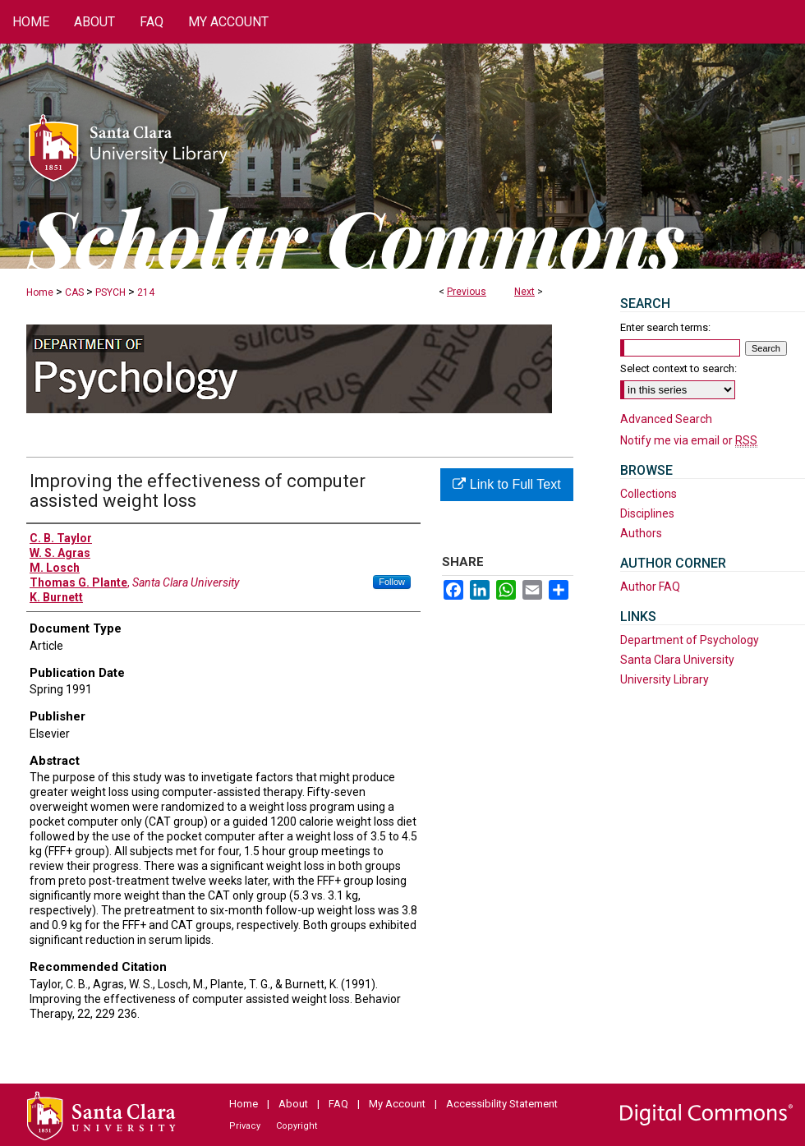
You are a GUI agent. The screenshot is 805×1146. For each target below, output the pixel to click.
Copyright (296, 1126)
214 (145, 292)
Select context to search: (678, 368)
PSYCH (110, 292)
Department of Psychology (689, 640)
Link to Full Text (506, 484)
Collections (648, 493)
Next (524, 291)
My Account (397, 1104)
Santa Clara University (677, 659)
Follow (392, 582)
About (293, 1104)
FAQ (338, 1104)
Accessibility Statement (502, 1104)
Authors (641, 533)
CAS (74, 292)
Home (39, 292)
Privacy (244, 1126)
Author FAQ (650, 586)
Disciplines (647, 513)
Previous (466, 291)
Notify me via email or (688, 440)
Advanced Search (666, 419)
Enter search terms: (665, 327)
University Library (664, 679)
